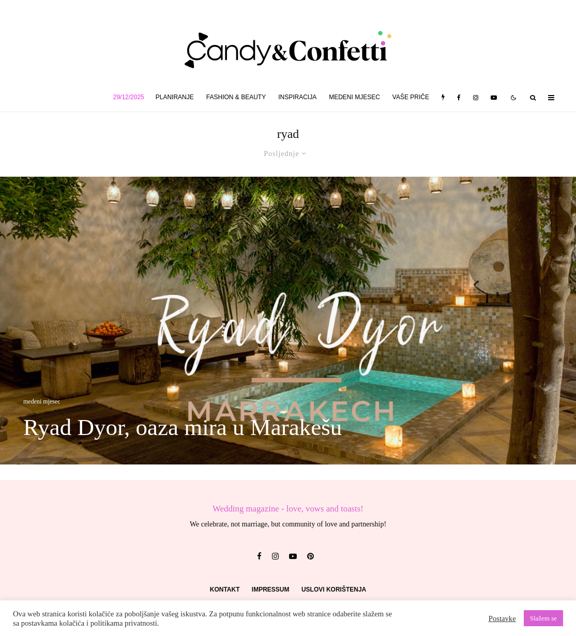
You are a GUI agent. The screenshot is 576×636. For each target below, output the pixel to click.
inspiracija (297, 97)
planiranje (175, 97)
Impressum (271, 589)
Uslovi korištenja (333, 589)
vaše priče (410, 97)
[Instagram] (475, 98)
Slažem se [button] (543, 618)
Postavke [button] (502, 618)
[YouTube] (493, 98)
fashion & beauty (236, 97)
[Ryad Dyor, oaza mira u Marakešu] (288, 320)
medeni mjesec (354, 97)
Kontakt (225, 589)
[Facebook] (459, 98)
